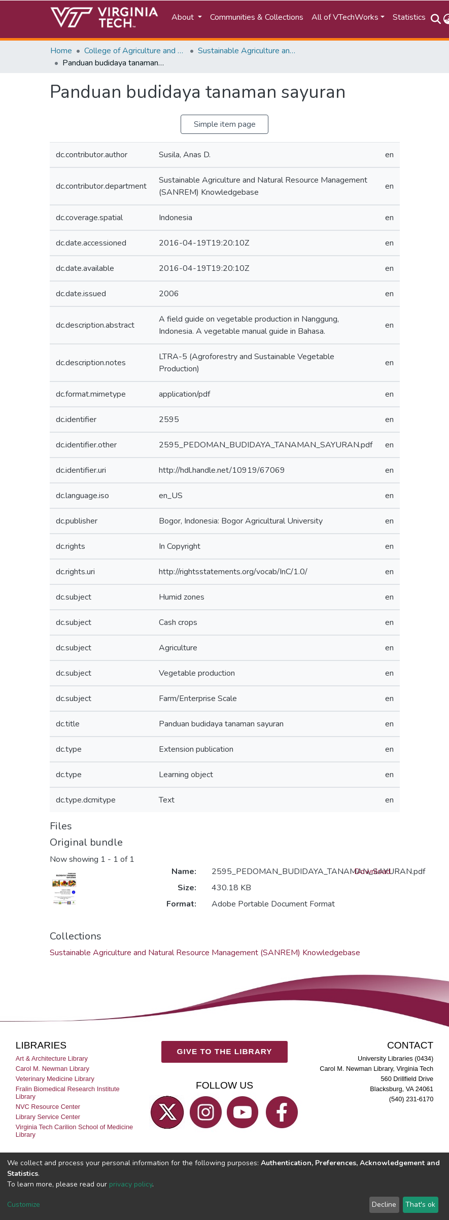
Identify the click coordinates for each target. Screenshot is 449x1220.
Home (61, 50)
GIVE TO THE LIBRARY (224, 1052)
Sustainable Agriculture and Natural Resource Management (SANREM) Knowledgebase (248, 50)
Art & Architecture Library (52, 1058)
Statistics (409, 17)
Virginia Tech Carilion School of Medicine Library (74, 1131)
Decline (384, 1204)
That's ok (420, 1204)
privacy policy (130, 1184)
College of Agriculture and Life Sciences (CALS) (135, 50)
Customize (23, 1204)
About (183, 17)
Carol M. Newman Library (52, 1068)
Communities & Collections (256, 17)
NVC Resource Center (48, 1107)
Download (372, 871)
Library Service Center (48, 1117)
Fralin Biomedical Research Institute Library (68, 1093)
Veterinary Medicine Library (55, 1079)
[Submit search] (436, 19)
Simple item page (225, 124)
